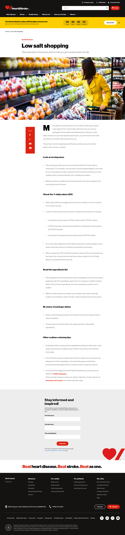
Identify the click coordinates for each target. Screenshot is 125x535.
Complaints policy (59, 518)
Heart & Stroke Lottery (103, 482)
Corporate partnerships (35, 491)
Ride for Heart (101, 488)
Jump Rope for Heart (103, 485)
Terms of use (32, 518)
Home (7, 31)
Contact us (8, 481)
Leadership (31, 485)
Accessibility (68, 518)
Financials (31, 488)
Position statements (57, 488)
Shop (98, 498)
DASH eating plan (59, 374)
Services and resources (81, 485)
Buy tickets (110, 23)
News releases (55, 485)
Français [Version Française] (100, 507)
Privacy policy (10, 518)
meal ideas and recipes (54, 380)
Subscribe (62, 443)
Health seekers (27, 40)
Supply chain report (21, 518)
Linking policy (48, 518)
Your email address (50, 433)
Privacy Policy (48, 450)
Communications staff (57, 491)
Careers (30, 494)
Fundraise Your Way (102, 491)
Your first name (49, 415)
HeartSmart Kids (102, 494)
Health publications (79, 482)
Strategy (30, 482)
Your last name (49, 424)
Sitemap (92, 518)
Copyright (40, 518)
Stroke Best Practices (80, 488)
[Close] (119, 23)
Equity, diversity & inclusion (81, 518)
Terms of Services (60, 450)
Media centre (55, 482)
